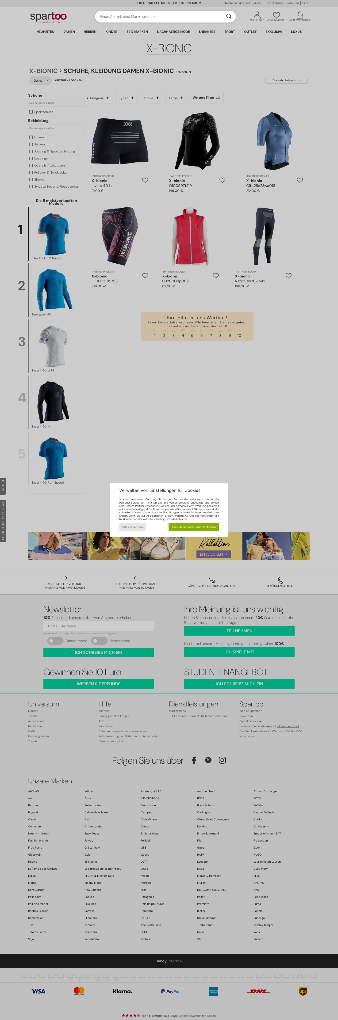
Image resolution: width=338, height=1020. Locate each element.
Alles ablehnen (132, 527)
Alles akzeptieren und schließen (194, 527)
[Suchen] (229, 17)
